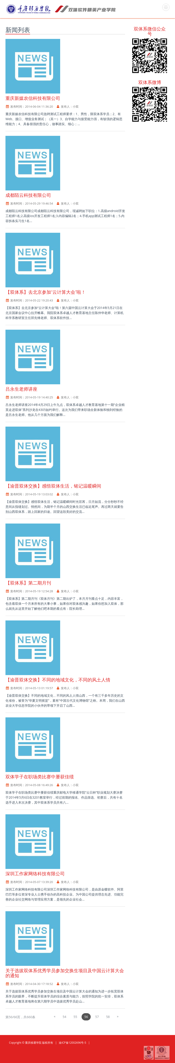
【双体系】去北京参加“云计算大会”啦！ (45, 292)
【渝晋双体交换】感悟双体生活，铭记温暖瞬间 (53, 486)
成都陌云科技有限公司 (28, 195)
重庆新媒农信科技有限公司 (32, 98)
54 (64, 1017)
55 (75, 1017)
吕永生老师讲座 (21, 389)
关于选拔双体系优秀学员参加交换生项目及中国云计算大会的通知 (64, 973)
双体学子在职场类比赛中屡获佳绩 (39, 777)
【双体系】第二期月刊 (28, 583)
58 (108, 1017)
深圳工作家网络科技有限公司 (35, 874)
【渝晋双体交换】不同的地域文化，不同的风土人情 (57, 680)
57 (97, 1017)
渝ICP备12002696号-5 (72, 1043)
